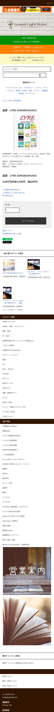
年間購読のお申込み (9, 426)
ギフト (45, 88)
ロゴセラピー (28, 88)
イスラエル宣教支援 (9, 440)
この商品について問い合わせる (13, 193)
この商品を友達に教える (11, 190)
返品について (7, 230)
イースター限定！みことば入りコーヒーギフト (27, 57)
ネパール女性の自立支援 (11, 511)
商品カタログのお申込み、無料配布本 (16, 544)
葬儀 (4, 492)
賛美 (30, 90)
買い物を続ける (8, 195)
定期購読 (45, 90)
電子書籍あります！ (18, 60)
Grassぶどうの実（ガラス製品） (14, 516)
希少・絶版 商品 (8, 540)
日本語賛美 (17, 101)
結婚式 (4, 488)
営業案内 (27, 47)
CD (10, 101)
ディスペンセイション (14, 88)
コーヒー (36, 90)
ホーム (4, 101)
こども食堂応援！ (8, 454)
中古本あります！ (37, 60)
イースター (6, 497)
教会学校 (5, 478)
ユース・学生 (7, 483)
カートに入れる (26, 220)
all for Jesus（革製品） (10, 521)
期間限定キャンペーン (10, 535)
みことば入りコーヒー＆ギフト (13, 459)
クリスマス (6, 502)
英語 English (6, 526)
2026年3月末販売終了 (10, 450)
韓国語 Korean (7, 530)
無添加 (21, 93)
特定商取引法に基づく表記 (12, 233)
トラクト (38, 88)
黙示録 (24, 90)
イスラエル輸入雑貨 (9, 445)
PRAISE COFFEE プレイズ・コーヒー (16, 464)
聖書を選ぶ (6, 431)
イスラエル (10, 90)
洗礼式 (4, 473)
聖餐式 (4, 469)
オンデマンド (30, 93)
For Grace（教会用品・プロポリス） (15, 507)
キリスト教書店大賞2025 (11, 436)
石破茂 (18, 90)
